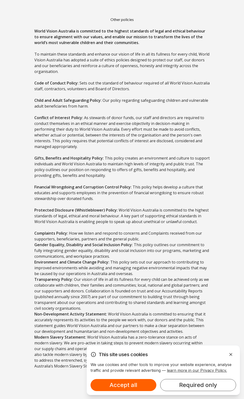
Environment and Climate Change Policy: (71, 262)
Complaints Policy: (51, 233)
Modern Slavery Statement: (60, 337)
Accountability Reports (182, 291)
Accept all (123, 384)
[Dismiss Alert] (231, 354)
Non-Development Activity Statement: (70, 314)
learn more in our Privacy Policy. (197, 370)
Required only (198, 384)
